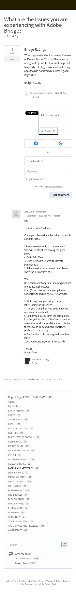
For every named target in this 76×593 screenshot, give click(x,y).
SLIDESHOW (14, 516)
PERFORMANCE (16, 490)
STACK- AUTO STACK (18, 521)
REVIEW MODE (15, 507)
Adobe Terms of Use (28, 584)
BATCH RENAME (16, 410)
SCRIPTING (13, 512)
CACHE (11, 415)
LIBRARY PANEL (16, 472)
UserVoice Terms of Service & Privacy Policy (49, 581)
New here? (48, 186)
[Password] (48, 171)
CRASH (11, 423)
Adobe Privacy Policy (48, 584)
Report (57, 215)
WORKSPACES (15, 530)
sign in (34, 379)
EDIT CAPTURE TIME (18, 428)
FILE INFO (13, 432)
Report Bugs (15, 397)
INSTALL (12, 454)
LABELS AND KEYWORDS (37, 397)
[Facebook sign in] (35, 143)
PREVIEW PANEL (16, 499)
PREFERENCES (15, 494)
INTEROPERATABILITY (19, 459)
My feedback (14, 406)
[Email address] (48, 160)
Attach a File (50, 131)
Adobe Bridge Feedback (17, 581)
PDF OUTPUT (14, 485)
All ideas (12, 401)
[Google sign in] (60, 143)
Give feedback (23, 554)
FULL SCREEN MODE (18, 450)
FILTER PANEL (15, 441)
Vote (12, 59)
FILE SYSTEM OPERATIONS (21, 437)
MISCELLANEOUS (17, 481)
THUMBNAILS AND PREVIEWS (23, 525)
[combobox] (35, 544)
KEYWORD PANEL (17, 463)
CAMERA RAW (15, 419)
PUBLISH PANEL (16, 503)
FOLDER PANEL (16, 446)
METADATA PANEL (17, 477)
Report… (37, 97)
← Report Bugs (11, 36)
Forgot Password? (34, 179)
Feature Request (23, 558)
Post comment (60, 195)
